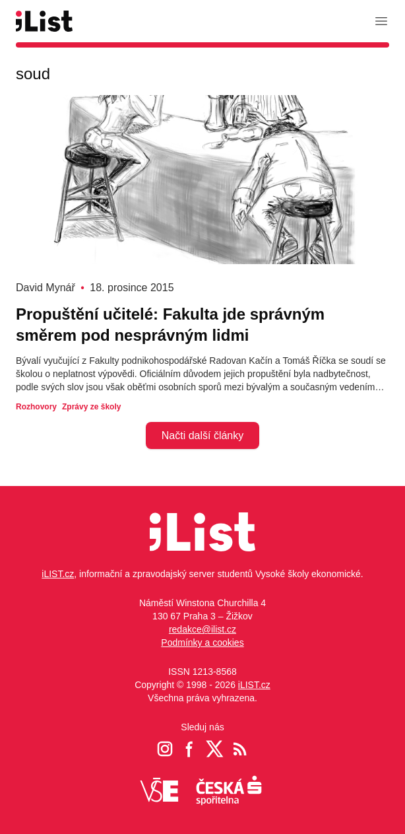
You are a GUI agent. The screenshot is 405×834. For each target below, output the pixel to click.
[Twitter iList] (215, 749)
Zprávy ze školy (91, 406)
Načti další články (203, 435)
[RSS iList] (240, 749)
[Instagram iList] (165, 749)
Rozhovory (36, 406)
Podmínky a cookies (202, 642)
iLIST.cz (58, 574)
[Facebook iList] (190, 749)
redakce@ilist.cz (202, 629)
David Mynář (45, 287)
